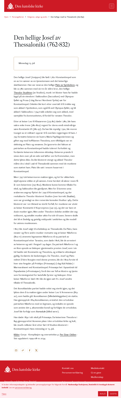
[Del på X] (36, 350)
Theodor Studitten (23, 92)
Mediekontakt (97, 368)
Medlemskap (97, 377)
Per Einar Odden (68, 334)
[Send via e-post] (16, 350)
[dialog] (60, 390)
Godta (113, 393)
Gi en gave (96, 372)
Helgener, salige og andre (37, 16)
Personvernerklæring (72, 372)
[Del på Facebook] (29, 350)
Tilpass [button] (4, 394)
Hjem (6, 16)
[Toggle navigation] (111, 6)
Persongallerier (18, 16)
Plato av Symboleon (65, 84)
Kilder (17, 334)
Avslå (102, 393)
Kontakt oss (68, 368)
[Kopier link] (22, 350)
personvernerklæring (23, 387)
